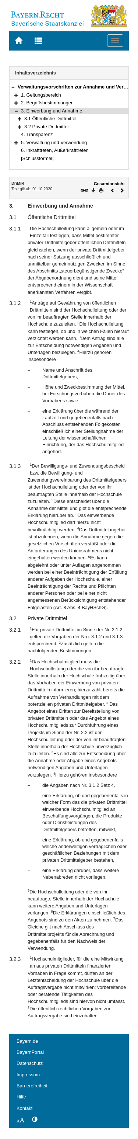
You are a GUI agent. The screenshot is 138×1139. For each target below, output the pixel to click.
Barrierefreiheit (32, 1085)
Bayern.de (27, 1041)
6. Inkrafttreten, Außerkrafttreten (55, 150)
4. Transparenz (37, 134)
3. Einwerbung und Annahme (51, 111)
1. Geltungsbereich (41, 95)
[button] (13, 87)
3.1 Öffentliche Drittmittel (50, 118)
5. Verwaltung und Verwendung (54, 142)
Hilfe (21, 1097)
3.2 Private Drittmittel (46, 126)
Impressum (28, 1074)
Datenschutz (30, 1063)
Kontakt (24, 1108)
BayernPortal (30, 1052)
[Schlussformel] (37, 158)
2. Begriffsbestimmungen (47, 102)
